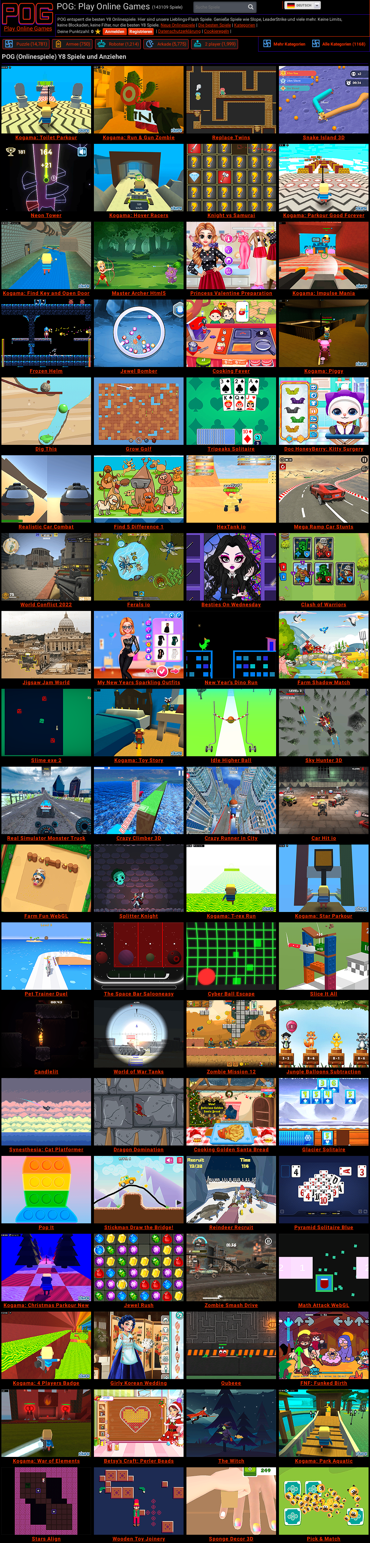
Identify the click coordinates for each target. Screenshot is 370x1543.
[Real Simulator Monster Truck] (46, 800)
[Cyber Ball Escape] (231, 956)
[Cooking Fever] (231, 333)
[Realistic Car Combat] (46, 489)
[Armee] (72, 44)
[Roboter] (118, 44)
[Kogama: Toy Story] (139, 722)
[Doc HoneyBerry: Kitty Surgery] (324, 411)
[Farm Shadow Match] (324, 645)
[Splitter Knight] (139, 878)
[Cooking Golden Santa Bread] (231, 1112)
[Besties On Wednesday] (231, 567)
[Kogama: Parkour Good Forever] (324, 178)
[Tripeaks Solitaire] (231, 411)
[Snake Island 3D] (324, 100)
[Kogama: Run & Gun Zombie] (139, 100)
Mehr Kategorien (284, 43)
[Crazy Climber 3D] (139, 800)
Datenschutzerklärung (179, 31)
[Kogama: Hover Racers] (139, 178)
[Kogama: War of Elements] (46, 1423)
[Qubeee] (231, 1345)
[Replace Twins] (231, 100)
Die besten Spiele (214, 25)
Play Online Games (28, 28)
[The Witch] (231, 1423)
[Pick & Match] (324, 1501)
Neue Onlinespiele (178, 25)
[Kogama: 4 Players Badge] (46, 1345)
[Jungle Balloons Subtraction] (324, 1034)
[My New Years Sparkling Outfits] (139, 645)
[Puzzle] (26, 44)
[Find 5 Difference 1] (139, 489)
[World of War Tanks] (139, 1034)
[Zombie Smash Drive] (231, 1267)
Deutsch (299, 5)
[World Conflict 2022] (46, 567)
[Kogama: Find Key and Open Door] (46, 255)
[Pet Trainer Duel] (46, 956)
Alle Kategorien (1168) (338, 43)
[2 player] (214, 44)
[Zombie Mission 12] (231, 1034)
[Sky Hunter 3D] (324, 722)
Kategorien (244, 25)
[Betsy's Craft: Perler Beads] (139, 1423)
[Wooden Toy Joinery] (139, 1501)
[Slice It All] (324, 956)
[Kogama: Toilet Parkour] (46, 100)
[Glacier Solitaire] (324, 1112)
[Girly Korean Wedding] (139, 1345)
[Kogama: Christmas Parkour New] (46, 1267)
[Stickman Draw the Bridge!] (139, 1190)
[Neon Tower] (46, 178)
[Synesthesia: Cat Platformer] (46, 1112)
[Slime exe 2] (46, 722)
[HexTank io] (231, 489)
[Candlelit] (46, 1034)
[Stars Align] (46, 1501)
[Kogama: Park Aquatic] (324, 1423)
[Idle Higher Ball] (231, 722)
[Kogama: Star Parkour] (324, 878)
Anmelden (114, 31)
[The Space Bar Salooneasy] (139, 956)
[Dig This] (46, 411)
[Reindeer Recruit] (231, 1190)
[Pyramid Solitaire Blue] (324, 1190)
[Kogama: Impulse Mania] (324, 255)
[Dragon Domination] (139, 1112)
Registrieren (140, 31)
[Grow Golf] (139, 411)
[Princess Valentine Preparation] (231, 255)
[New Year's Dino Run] (231, 645)
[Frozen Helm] (46, 333)
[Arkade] (166, 44)
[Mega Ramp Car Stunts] (324, 489)
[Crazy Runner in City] (231, 800)
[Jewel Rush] (139, 1267)
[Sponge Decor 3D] (231, 1501)
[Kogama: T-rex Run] (231, 878)
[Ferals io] (139, 567)
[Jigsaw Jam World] (46, 645)
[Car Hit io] (324, 800)
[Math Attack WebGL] (324, 1267)
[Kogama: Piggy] (324, 333)
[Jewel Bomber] (139, 333)
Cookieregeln (216, 31)
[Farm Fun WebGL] (46, 878)
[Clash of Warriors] (324, 567)
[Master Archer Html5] (139, 255)
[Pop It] (46, 1190)
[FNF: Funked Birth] (324, 1345)
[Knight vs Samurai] (231, 178)
